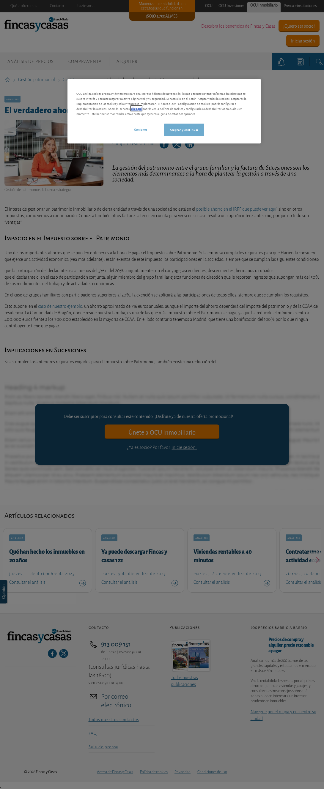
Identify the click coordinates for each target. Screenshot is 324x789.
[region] (164, 111)
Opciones (140, 129)
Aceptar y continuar (184, 129)
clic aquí (136, 108)
